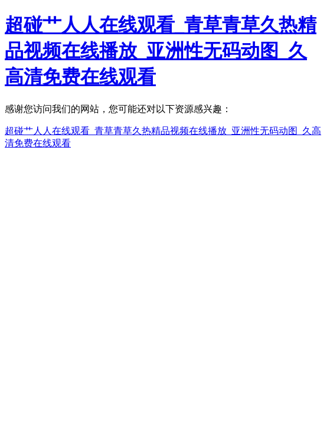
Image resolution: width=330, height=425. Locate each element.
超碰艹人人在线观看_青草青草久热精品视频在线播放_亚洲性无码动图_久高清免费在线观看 (160, 50)
